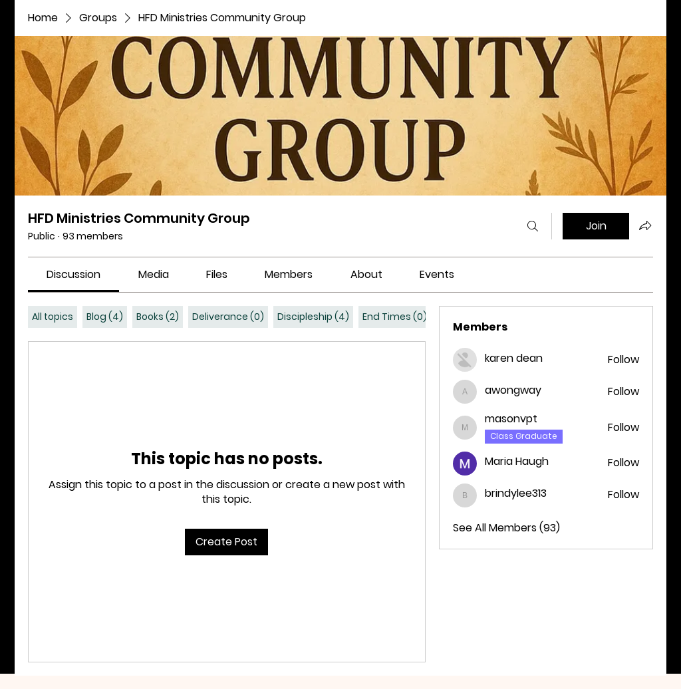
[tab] (52, 317)
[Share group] (645, 225)
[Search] (533, 226)
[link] (73, 274)
